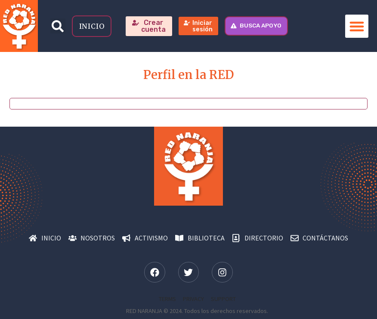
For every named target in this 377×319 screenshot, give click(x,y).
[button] (57, 25)
